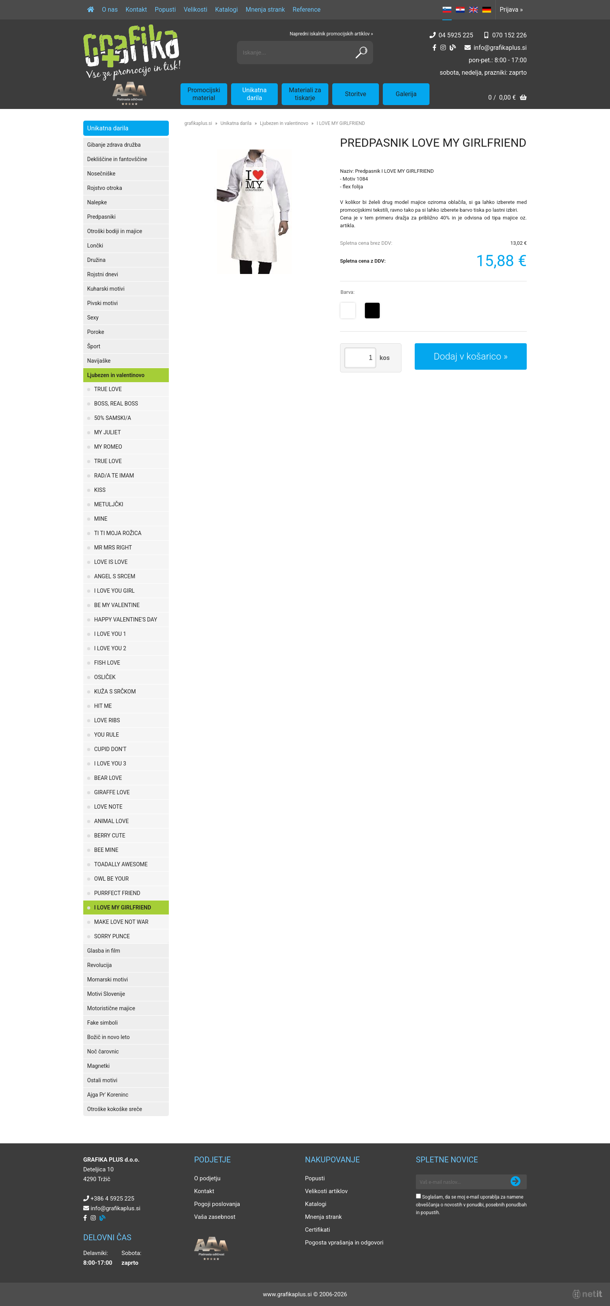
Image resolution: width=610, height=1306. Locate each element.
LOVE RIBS (107, 720)
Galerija (406, 94)
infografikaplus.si (500, 47)
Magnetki (98, 1066)
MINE (100, 519)
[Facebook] (434, 47)
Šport (93, 346)
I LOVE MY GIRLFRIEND (122, 907)
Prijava (511, 9)
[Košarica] (507, 98)
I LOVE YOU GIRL (114, 591)
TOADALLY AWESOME (120, 864)
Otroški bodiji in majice (114, 231)
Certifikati (317, 1229)
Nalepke (97, 202)
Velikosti (195, 9)
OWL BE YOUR (111, 879)
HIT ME (103, 706)
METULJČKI (108, 504)
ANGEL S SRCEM (114, 576)
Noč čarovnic (103, 1051)
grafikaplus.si (198, 123)
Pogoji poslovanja (217, 1204)
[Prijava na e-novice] (515, 1181)
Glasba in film (103, 951)
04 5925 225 (455, 35)
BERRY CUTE (109, 835)
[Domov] (90, 9)
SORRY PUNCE (112, 936)
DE (486, 9)
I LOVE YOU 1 (110, 634)
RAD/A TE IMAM (114, 475)
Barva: (347, 292)
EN (473, 9)
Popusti (165, 9)
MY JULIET (107, 432)
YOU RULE (106, 735)
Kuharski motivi (105, 289)
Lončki (95, 245)
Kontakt (136, 9)
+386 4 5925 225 (112, 1198)
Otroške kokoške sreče (114, 1109)
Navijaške (98, 361)
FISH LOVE (107, 663)
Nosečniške (101, 173)
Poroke (95, 332)
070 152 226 (509, 35)
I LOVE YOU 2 (110, 648)
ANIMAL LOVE (111, 821)
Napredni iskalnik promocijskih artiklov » (331, 34)
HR (460, 9)
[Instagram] (443, 47)
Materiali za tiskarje (305, 94)
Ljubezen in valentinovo (115, 375)
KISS (99, 490)
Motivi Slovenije (106, 994)
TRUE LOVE (108, 389)
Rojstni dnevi (102, 274)
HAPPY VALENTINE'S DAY (125, 619)
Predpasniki (101, 217)
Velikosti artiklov (326, 1191)
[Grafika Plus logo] (132, 52)
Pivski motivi (102, 303)
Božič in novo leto (108, 1037)
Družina (96, 260)
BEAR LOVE (108, 778)
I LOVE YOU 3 (110, 763)
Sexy (92, 317)
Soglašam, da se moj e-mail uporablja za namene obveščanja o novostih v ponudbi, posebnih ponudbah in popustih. (471, 1204)
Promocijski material (204, 94)
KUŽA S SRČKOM (115, 691)
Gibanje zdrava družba (114, 145)
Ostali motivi (102, 1080)
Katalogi (226, 9)
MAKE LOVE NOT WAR (121, 922)
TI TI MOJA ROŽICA (118, 533)
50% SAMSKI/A (112, 418)
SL (447, 9)
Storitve (355, 94)
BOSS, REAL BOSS (116, 403)
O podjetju (207, 1178)
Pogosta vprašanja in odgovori (344, 1242)
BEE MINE (106, 850)
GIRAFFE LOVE (112, 792)
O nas (110, 9)
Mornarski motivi (107, 979)
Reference (307, 9)
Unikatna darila (254, 94)
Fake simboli (102, 1023)
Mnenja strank (265, 9)
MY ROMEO (108, 447)
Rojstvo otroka (104, 188)
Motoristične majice (111, 1008)
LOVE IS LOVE (111, 562)
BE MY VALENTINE (117, 605)
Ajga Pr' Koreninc (107, 1095)
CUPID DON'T (110, 749)
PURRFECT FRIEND (117, 893)
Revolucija (99, 965)
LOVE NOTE (108, 807)
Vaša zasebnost (214, 1216)
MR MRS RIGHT (113, 547)
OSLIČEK (105, 677)
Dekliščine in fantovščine (117, 159)
